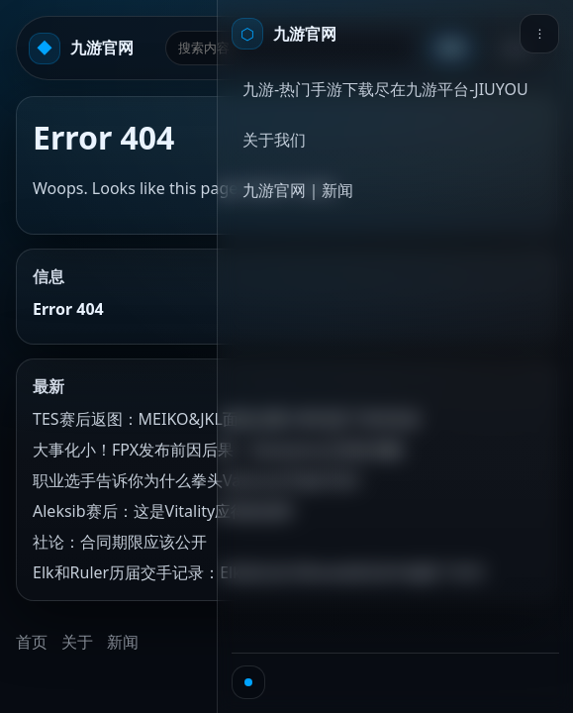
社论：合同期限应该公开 (120, 542)
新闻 (123, 642)
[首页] (284, 34)
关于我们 (274, 140)
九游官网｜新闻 (297, 190)
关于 (77, 642)
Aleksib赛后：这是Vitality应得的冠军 (163, 511)
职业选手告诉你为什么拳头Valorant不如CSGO (196, 480)
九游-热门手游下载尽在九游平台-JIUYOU (385, 89)
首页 (32, 642)
